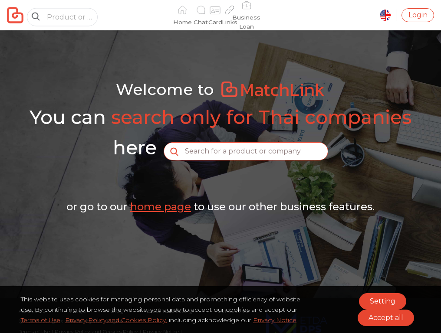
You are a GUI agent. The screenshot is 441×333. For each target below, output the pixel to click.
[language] (385, 15)
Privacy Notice (274, 320)
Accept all (386, 317)
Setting (382, 301)
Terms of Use (40, 320)
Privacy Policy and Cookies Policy (115, 320)
